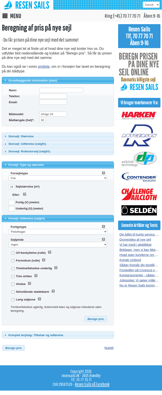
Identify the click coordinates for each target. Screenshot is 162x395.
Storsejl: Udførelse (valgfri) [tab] (25, 144)
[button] (95, 319)
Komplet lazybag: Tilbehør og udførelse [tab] (33, 335)
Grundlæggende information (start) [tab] (30, 80)
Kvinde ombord (130, 260)
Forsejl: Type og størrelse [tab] (24, 165)
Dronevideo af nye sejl (135, 239)
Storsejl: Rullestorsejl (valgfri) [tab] (27, 151)
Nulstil (108, 348)
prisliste (44, 66)
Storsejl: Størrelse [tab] (19, 136)
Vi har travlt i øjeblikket (135, 244)
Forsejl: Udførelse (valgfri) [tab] (24, 218)
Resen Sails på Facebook (92, 384)
